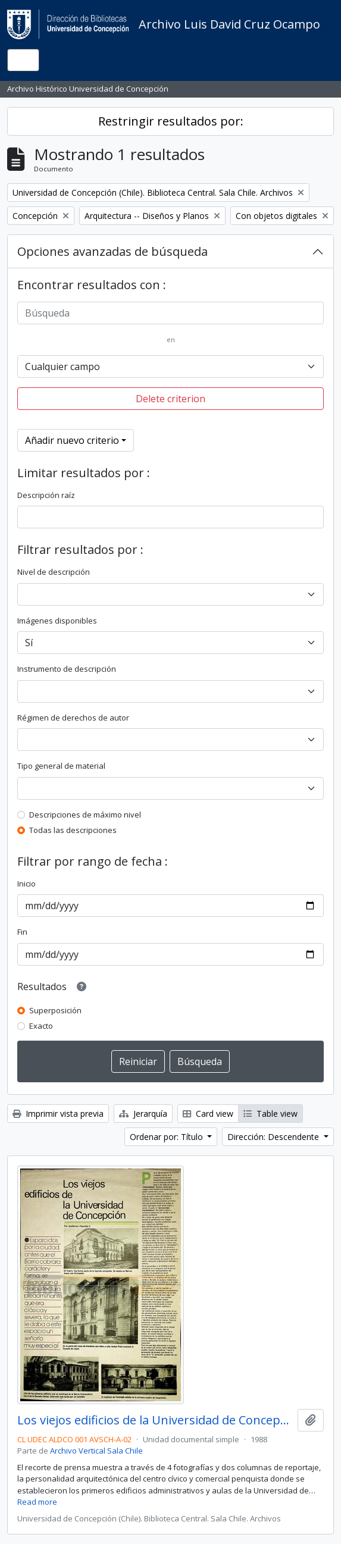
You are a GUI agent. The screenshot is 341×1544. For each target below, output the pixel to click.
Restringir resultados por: (170, 121)
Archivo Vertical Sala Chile (96, 1450)
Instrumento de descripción (66, 668)
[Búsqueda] (170, 313)
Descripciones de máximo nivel (85, 814)
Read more (37, 1501)
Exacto (41, 1025)
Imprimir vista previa (58, 1113)
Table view (270, 1113)
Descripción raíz (46, 495)
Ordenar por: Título (167, 1136)
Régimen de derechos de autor (73, 717)
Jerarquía (143, 1113)
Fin (22, 931)
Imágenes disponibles (57, 620)
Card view (208, 1113)
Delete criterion (170, 398)
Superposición (55, 1010)
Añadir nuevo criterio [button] (72, 440)
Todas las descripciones (73, 830)
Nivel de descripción (53, 571)
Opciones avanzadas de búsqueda (112, 251)
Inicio (26, 883)
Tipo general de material (61, 765)
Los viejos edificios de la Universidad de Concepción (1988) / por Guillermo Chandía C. (155, 1420)
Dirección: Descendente (274, 1136)
